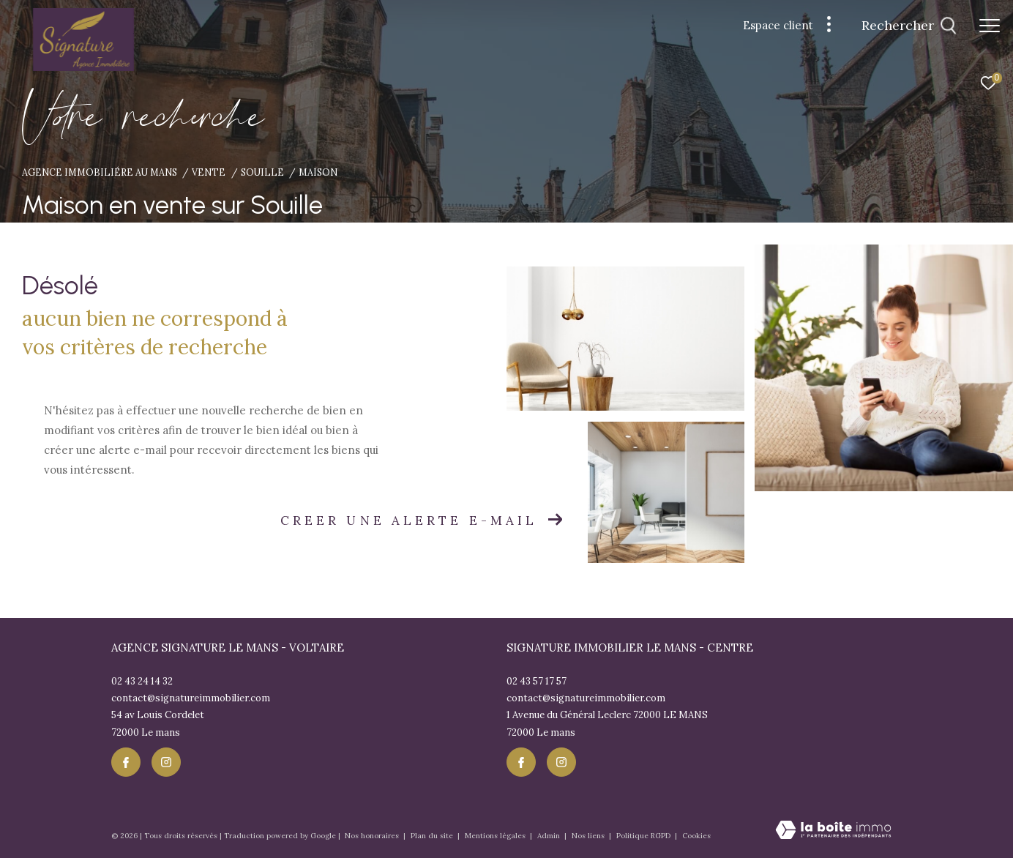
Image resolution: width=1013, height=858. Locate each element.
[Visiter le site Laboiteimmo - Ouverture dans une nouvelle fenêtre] (833, 831)
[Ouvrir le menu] (989, 25)
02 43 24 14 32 (142, 681)
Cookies (696, 836)
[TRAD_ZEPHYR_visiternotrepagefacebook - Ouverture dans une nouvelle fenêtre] (126, 762)
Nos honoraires (373, 835)
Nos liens (589, 835)
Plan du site (433, 835)
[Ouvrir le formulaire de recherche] (909, 26)
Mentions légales (496, 835)
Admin (549, 835)
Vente (208, 172)
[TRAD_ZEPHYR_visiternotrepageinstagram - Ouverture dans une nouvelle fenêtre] (166, 762)
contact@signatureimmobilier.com (190, 698)
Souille (262, 172)
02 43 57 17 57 (536, 681)
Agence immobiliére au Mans (99, 172)
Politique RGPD (643, 835)
